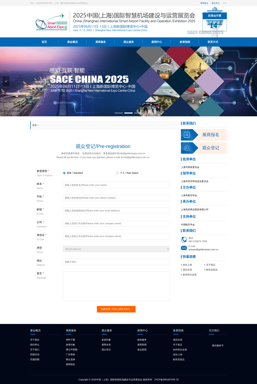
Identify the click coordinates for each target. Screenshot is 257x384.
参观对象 (106, 339)
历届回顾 (34, 359)
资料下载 (70, 339)
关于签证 (210, 264)
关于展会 (34, 339)
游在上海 (187, 264)
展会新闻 (142, 349)
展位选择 (70, 359)
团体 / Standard (73, 173)
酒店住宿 (187, 269)
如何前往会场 (190, 274)
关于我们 (34, 349)
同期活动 (34, 354)
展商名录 (106, 344)
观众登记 (215, 3)
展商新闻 (142, 344)
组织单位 (34, 344)
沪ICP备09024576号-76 (166, 379)
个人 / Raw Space (127, 173)
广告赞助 (70, 354)
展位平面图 (71, 349)
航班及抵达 (212, 269)
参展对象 (70, 344)
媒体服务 (142, 339)
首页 (34, 125)
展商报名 (204, 3)
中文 (225, 3)
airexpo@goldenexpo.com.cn (203, 249)
